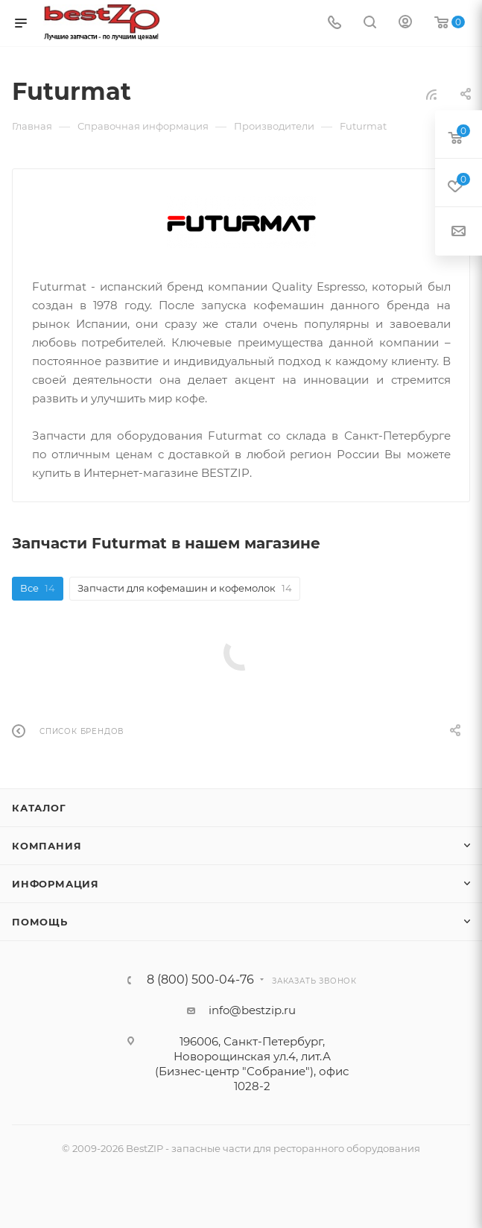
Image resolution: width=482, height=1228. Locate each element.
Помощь (40, 922)
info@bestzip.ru (252, 1010)
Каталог (39, 808)
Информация (55, 884)
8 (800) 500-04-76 (200, 980)
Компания (46, 846)
